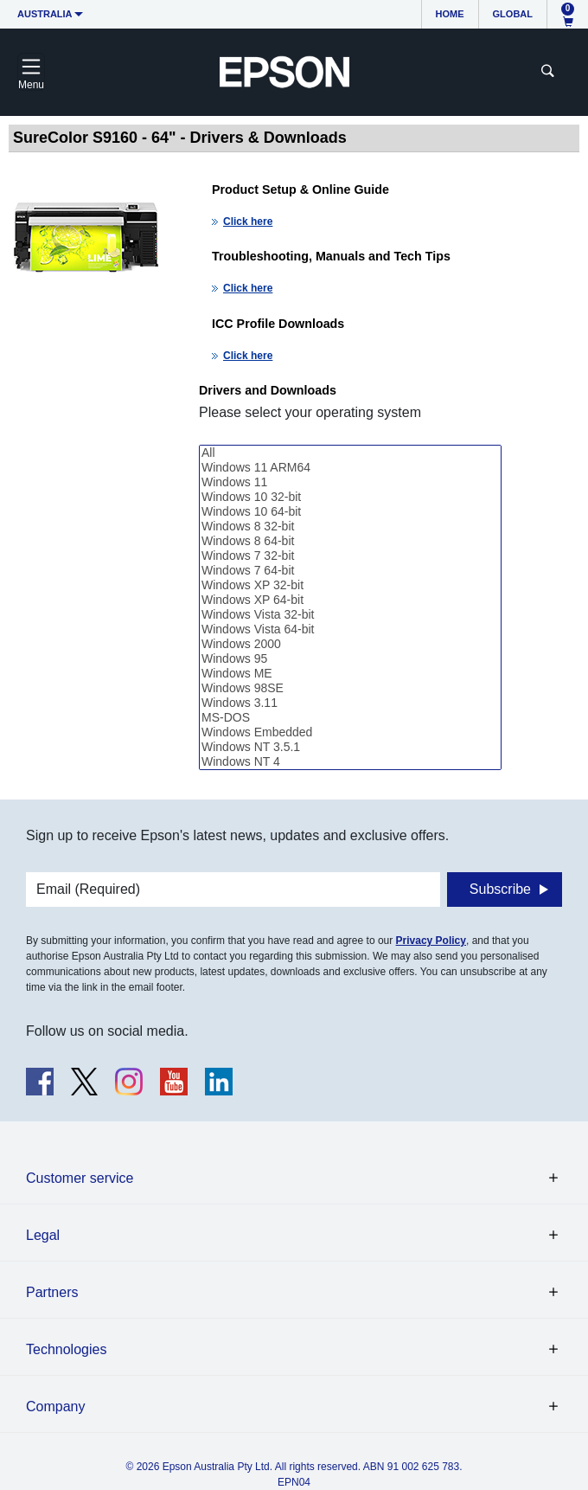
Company (55, 1406)
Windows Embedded (350, 732)
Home (450, 14)
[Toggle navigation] (31, 72)
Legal (43, 1235)
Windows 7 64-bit (350, 570)
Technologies (66, 1349)
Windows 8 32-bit (350, 526)
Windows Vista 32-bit (350, 614)
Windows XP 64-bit (350, 600)
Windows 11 (350, 482)
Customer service (79, 1178)
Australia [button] (45, 14)
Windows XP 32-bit (350, 585)
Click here (247, 221)
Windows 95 (350, 659)
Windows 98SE (350, 688)
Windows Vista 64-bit (350, 629)
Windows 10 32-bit (350, 497)
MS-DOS (350, 717)
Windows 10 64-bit (350, 511)
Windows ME (350, 673)
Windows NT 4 (350, 762)
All (350, 453)
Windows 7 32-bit (350, 556)
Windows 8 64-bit (350, 541)
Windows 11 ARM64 (350, 467)
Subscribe (500, 889)
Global (513, 14)
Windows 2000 (350, 644)
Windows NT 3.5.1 (350, 747)
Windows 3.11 (350, 703)
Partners (52, 1292)
